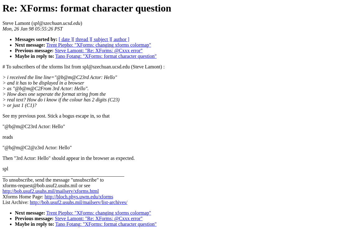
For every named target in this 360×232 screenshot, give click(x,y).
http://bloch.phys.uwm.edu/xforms (79, 196)
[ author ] (120, 39)
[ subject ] (101, 39)
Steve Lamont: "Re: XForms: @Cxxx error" (99, 50)
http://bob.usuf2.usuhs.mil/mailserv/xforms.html (50, 191)
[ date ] (66, 39)
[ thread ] (82, 39)
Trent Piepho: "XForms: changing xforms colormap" (98, 45)
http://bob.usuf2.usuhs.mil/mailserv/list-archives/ (78, 202)
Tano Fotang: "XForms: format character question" (106, 56)
